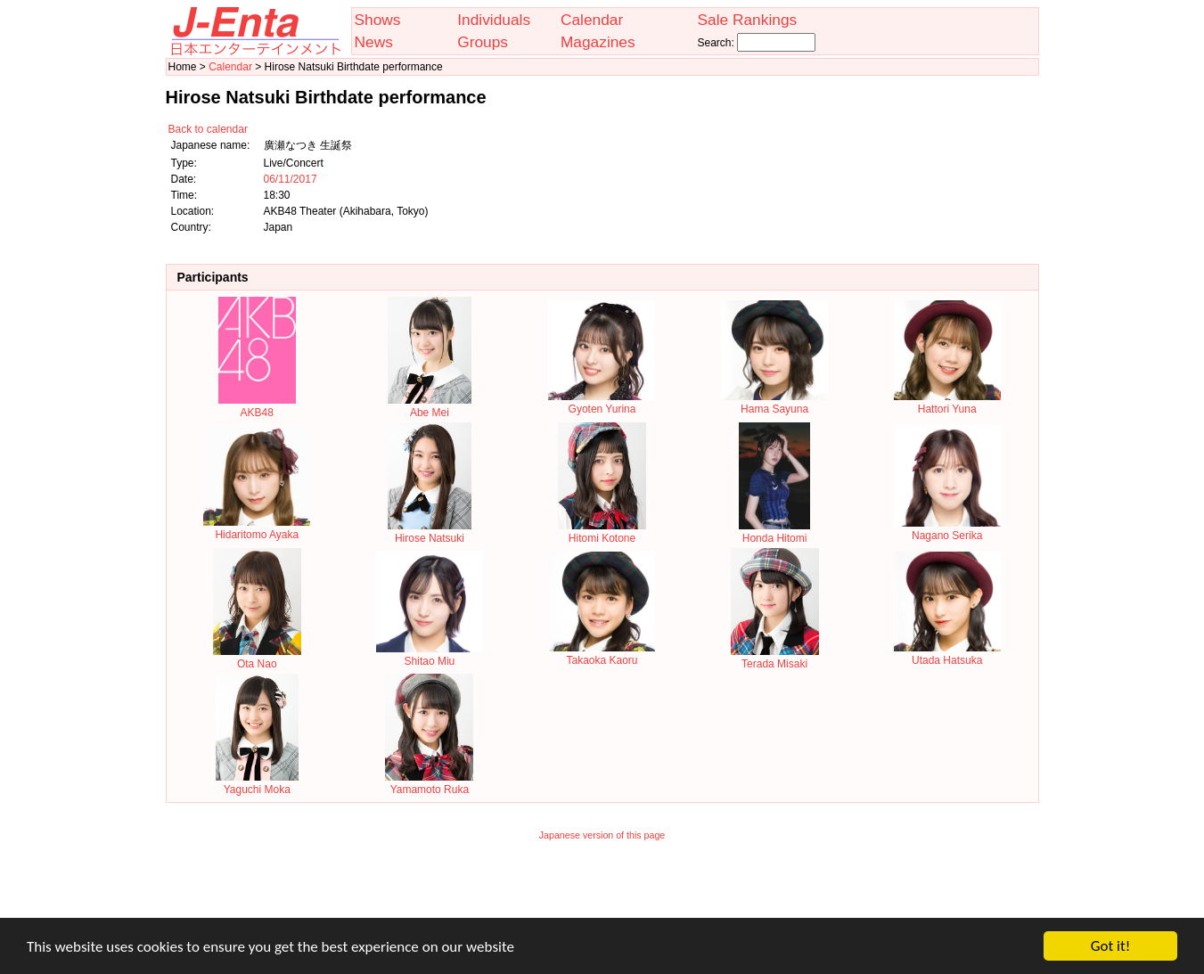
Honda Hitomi (774, 532)
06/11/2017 (290, 179)
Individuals (493, 20)
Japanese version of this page (602, 835)
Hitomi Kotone (602, 532)
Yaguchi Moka (257, 783)
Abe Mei (429, 406)
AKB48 (257, 406)
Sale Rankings (747, 20)
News (374, 42)
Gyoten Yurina (601, 402)
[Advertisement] (602, 891)
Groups (482, 42)
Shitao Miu (429, 655)
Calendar (592, 20)
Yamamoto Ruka (429, 783)
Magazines (598, 42)
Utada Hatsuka (947, 654)
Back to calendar (208, 129)
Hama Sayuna (774, 402)
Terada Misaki (775, 657)
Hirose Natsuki (429, 532)
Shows (378, 20)
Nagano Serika (947, 529)
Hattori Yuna (947, 402)
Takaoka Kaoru (601, 654)
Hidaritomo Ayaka (256, 528)
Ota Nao (257, 657)
